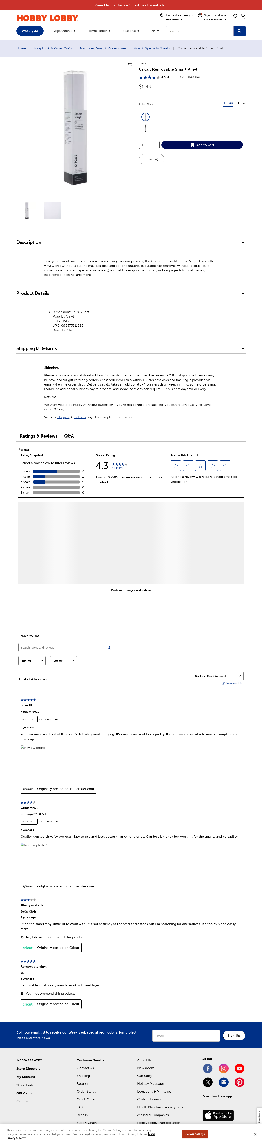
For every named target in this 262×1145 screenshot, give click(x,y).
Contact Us (85, 1068)
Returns (80, 417)
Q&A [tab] (69, 436)
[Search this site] (240, 31)
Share (152, 159)
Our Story (144, 1076)
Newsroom (145, 1068)
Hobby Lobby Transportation (158, 1122)
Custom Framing (150, 1099)
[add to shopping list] (130, 65)
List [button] (241, 104)
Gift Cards (24, 1093)
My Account (25, 1077)
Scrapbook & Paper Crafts (53, 48)
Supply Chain (87, 1122)
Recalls (82, 1115)
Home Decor (97, 31)
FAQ (80, 1107)
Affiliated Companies (153, 1115)
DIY (153, 31)
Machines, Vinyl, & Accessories (103, 48)
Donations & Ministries (154, 1091)
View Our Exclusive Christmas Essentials (129, 5)
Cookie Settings (195, 1134)
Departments (62, 31)
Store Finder (26, 1085)
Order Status (86, 1091)
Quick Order (86, 1099)
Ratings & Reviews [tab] (39, 436)
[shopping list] (235, 16)
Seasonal (129, 31)
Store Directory (28, 1068)
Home (21, 48)
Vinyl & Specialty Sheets (152, 48)
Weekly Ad (30, 31)
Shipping (63, 417)
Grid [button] (228, 104)
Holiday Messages (150, 1083)
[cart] (243, 16)
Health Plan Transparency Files (160, 1107)
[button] (145, 117)
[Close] (255, 1134)
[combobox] (200, 31)
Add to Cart (202, 144)
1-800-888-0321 (29, 1060)
